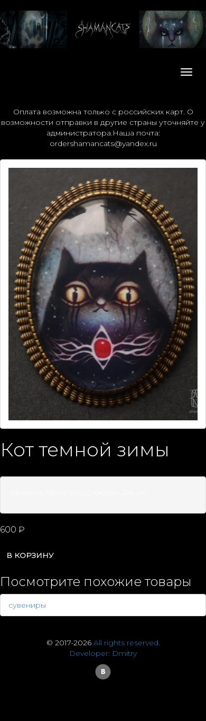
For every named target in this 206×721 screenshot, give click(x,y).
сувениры (27, 605)
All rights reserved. (126, 642)
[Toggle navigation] (186, 72)
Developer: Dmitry (103, 653)
